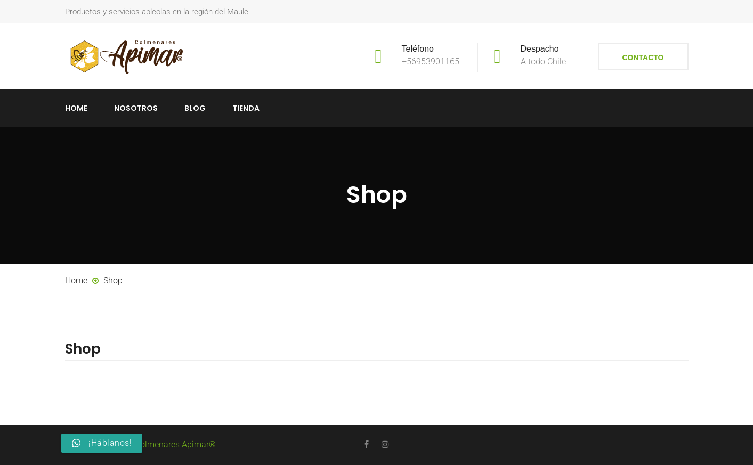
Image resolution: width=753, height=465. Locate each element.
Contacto (642, 57)
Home (76, 108)
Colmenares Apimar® (175, 444)
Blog (195, 108)
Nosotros (136, 108)
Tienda (246, 108)
